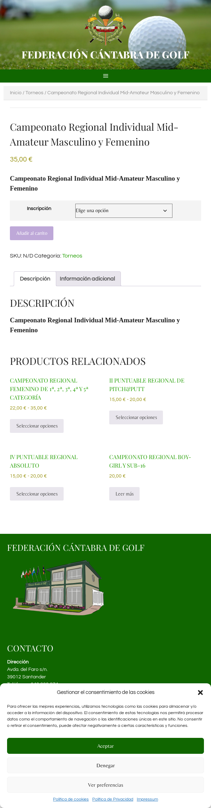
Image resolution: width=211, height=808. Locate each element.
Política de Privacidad (112, 799)
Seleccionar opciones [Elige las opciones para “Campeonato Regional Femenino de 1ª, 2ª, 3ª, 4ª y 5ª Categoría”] (37, 426)
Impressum (147, 799)
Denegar (105, 765)
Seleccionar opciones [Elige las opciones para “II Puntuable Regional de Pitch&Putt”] (136, 417)
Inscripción (39, 208)
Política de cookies (71, 799)
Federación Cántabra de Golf (105, 54)
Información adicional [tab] (87, 279)
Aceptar (105, 746)
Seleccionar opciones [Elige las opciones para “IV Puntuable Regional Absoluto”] (37, 494)
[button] (200, 692)
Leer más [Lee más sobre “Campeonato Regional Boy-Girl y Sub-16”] (125, 494)
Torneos (34, 92)
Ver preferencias (105, 785)
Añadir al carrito (31, 233)
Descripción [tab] (35, 279)
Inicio (16, 92)
